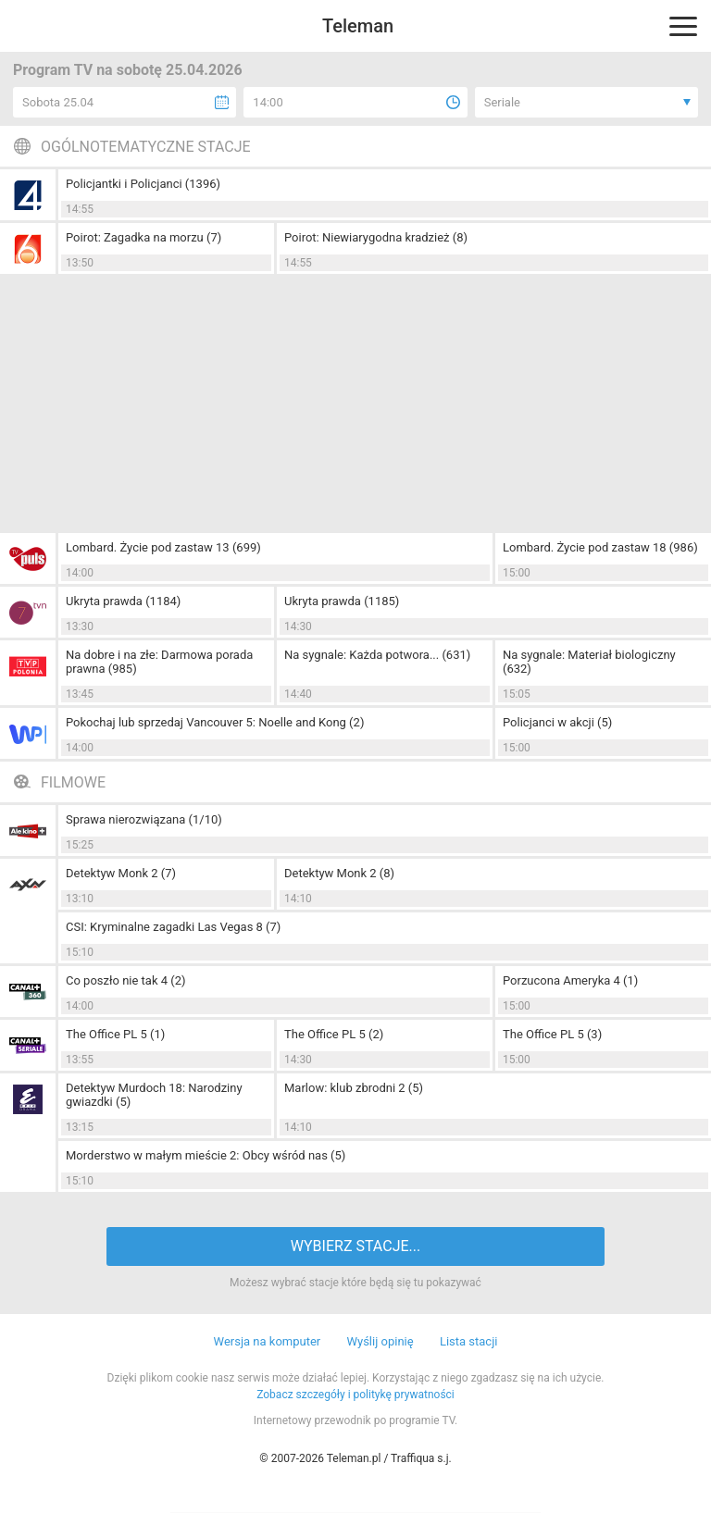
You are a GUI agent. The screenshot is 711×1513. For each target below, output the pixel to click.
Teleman (357, 26)
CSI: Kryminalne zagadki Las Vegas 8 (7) (173, 927)
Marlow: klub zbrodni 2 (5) (353, 1088)
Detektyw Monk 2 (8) (339, 873)
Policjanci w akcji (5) (557, 722)
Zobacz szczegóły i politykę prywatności (355, 1394)
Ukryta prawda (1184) (123, 601)
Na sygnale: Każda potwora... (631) (377, 655)
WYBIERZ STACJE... (355, 1246)
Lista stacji (469, 1341)
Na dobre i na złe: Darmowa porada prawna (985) (159, 662)
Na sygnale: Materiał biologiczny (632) (589, 662)
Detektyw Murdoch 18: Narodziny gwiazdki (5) (154, 1095)
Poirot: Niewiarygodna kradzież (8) (376, 237)
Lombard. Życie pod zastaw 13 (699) (163, 547)
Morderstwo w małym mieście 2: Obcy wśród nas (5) (205, 1155)
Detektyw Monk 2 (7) (121, 873)
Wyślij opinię (379, 1341)
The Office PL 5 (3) (552, 1034)
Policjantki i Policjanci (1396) (143, 184)
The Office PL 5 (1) (115, 1034)
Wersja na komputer (267, 1341)
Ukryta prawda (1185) (341, 601)
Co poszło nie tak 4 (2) (126, 980)
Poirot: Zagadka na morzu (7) (143, 237)
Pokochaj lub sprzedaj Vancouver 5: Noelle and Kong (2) (215, 722)
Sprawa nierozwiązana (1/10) (144, 819)
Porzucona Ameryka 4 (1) (570, 980)
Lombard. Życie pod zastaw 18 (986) (600, 547)
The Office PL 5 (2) (333, 1034)
